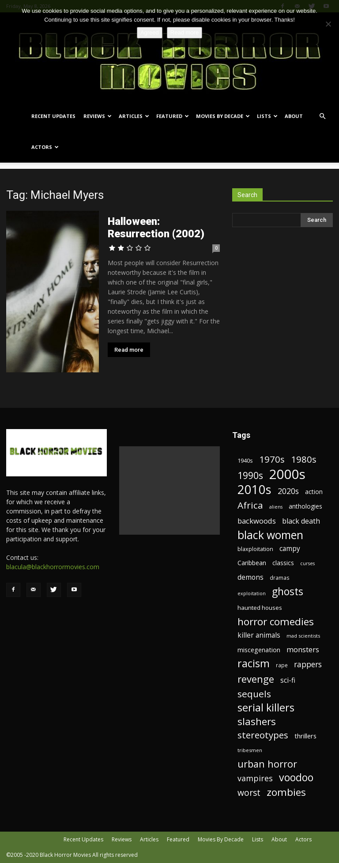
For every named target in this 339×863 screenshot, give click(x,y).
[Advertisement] (169, 490)
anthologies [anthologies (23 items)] (305, 506)
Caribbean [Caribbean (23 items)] (251, 563)
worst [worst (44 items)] (248, 792)
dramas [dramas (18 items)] (280, 577)
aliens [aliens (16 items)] (275, 507)
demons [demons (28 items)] (250, 577)
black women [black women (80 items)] (270, 535)
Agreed (149, 32)
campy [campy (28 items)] (289, 548)
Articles (134, 116)
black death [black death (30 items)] (301, 521)
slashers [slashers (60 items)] (256, 721)
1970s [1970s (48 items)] (272, 459)
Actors (45, 147)
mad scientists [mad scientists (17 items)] (303, 635)
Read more (128, 349)
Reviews (97, 116)
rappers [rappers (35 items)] (308, 664)
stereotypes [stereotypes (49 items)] (262, 735)
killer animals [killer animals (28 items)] (258, 635)
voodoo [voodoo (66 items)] (296, 777)
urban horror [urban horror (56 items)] (267, 763)
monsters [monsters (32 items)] (302, 649)
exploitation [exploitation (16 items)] (251, 593)
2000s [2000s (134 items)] (287, 474)
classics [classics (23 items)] (283, 563)
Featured (172, 116)
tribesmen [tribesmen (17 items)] (249, 750)
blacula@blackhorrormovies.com (52, 567)
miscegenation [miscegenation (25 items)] (258, 650)
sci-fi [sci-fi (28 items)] (287, 680)
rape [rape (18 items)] (282, 665)
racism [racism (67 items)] (253, 663)
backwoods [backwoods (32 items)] (256, 520)
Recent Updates (53, 116)
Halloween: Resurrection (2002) (156, 227)
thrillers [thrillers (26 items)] (305, 735)
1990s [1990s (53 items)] (250, 475)
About (294, 116)
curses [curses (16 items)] (307, 563)
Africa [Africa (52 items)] (250, 505)
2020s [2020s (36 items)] (288, 491)
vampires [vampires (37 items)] (255, 778)
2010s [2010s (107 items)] (254, 489)
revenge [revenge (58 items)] (255, 679)
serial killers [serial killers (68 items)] (265, 707)
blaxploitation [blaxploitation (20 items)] (255, 549)
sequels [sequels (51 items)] (254, 694)
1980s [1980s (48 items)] (303, 459)
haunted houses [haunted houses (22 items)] (259, 608)
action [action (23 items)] (314, 491)
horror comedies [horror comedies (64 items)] (275, 621)
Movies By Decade (223, 116)
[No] (328, 23)
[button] (322, 116)
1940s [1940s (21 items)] (245, 460)
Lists (267, 116)
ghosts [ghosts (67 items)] (287, 591)
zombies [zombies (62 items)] (286, 792)
